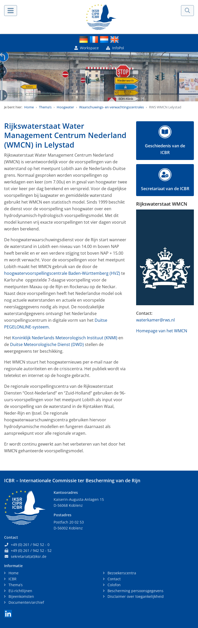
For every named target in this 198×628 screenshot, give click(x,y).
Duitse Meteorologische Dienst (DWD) (47, 344)
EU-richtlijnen (19, 590)
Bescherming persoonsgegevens (134, 590)
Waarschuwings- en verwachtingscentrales (111, 107)
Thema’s (45, 107)
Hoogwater (65, 107)
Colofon (113, 584)
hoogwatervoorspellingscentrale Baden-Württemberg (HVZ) (62, 273)
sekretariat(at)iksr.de (28, 556)
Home (29, 107)
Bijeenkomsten (20, 596)
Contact (113, 578)
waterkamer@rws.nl (155, 320)
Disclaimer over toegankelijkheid (135, 596)
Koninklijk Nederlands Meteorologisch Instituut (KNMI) (64, 338)
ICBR (11, 578)
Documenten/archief (25, 602)
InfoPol (115, 47)
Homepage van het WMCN (161, 331)
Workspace (86, 47)
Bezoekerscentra (121, 572)
